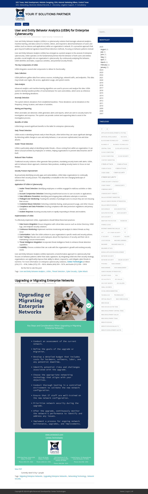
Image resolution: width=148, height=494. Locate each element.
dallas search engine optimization (113, 201)
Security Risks (106, 275)
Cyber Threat (105, 185)
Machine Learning (120, 240)
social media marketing (109, 291)
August (103, 49)
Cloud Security (123, 156)
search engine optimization (111, 271)
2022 (101, 75)
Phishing (104, 264)
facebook (123, 221)
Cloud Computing (107, 156)
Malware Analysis (118, 244)
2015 (101, 93)
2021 (101, 77)
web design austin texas (109, 307)
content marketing (108, 160)
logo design (105, 240)
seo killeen (120, 283)
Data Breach (105, 209)
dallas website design (109, 205)
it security (105, 236)
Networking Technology (77, 476)
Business (126, 140)
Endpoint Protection (108, 221)
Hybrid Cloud (106, 224)
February (104, 65)
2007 (101, 113)
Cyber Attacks (120, 168)
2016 (101, 90)
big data (124, 137)
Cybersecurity (106, 189)
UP (132, 491)
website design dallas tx (110, 326)
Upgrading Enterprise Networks (55, 476)
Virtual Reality (106, 299)
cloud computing (107, 152)
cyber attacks (106, 168)
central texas (106, 148)
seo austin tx (106, 279)
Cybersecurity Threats (109, 193)
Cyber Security (47, 37)
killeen (126, 236)
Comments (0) (58, 37)
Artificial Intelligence (109, 137)
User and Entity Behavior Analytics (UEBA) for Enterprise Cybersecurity (52, 32)
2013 (101, 98)
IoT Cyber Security (114, 232)
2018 (101, 85)
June (102, 54)
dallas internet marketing (110, 197)
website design (106, 322)
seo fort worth (107, 283)
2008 (101, 111)
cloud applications (122, 148)
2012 (101, 101)
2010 (101, 106)
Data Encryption (120, 209)
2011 (101, 103)
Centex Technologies (58, 491)
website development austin (111, 330)
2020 (101, 80)
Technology (119, 295)
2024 (101, 70)
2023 (101, 72)
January (103, 67)
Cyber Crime (105, 172)
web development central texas (112, 311)
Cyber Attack (83, 271)
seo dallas (118, 279)
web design (105, 303)
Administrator (36, 37)
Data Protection (107, 213)
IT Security (116, 236)
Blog (43, 283)
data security (122, 213)
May (102, 57)
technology (105, 295)
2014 (101, 95)
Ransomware (105, 267)
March (103, 62)
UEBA (48, 271)
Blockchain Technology (109, 140)
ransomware (116, 264)
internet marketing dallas (110, 228)
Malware (104, 244)
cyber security (119, 173)
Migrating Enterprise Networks (31, 476)
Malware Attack (107, 248)
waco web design (122, 299)
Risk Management (120, 267)
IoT (102, 232)
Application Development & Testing (113, 133)
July (102, 52)
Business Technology (120, 144)
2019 (101, 83)
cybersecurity (120, 185)
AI (107, 129)
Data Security (106, 217)
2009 (101, 108)
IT (101, 129)
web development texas (109, 318)
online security (123, 260)
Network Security (107, 260)
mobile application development (112, 252)
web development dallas (110, 314)
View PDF (18, 469)
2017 (101, 88)
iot (125, 228)
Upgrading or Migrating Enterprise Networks (44, 280)
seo (116, 275)
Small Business (106, 287)
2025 (115, 57)
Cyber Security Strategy (110, 181)
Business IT (105, 144)
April (102, 59)
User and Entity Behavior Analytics (32, 271)
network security (107, 256)
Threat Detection (58, 271)
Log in (26, 24)
